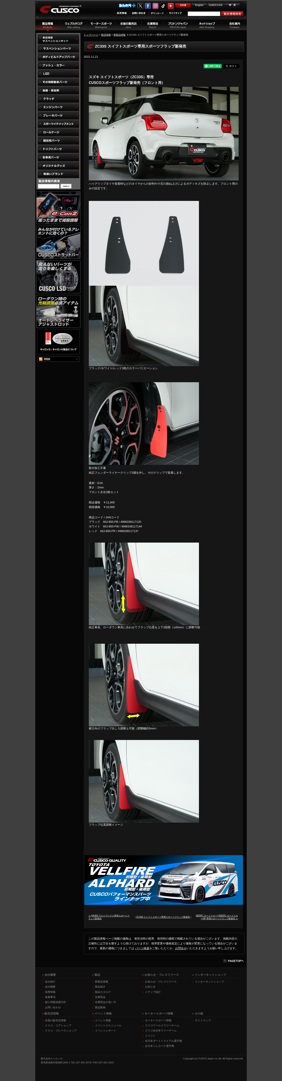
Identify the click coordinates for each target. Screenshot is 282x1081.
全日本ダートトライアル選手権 (163, 1040)
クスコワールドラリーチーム (162, 1025)
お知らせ (150, 986)
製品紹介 (100, 986)
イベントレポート (105, 1030)
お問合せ (181, 948)
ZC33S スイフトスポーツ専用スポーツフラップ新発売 (163, 917)
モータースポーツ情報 (158, 1020)
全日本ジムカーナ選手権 (159, 1046)
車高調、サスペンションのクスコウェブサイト (64, 11)
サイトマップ (203, 1020)
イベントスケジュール (108, 1025)
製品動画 (100, 1007)
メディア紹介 (153, 992)
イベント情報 (103, 1020)
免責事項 (50, 997)
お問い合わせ (53, 1007)
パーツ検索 (142, 948)
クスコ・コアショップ (58, 1025)
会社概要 (50, 986)
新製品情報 (119, 34)
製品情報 (106, 34)
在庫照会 (100, 997)
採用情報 (50, 992)
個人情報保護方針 (55, 1002)
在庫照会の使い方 (105, 1002)
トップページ (91, 34)
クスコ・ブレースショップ (61, 1030)
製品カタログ (103, 992)
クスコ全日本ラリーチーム (161, 1030)
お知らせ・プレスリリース (161, 981)
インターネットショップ (209, 981)
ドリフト (150, 1035)
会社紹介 (50, 981)
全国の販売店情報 (55, 1020)
